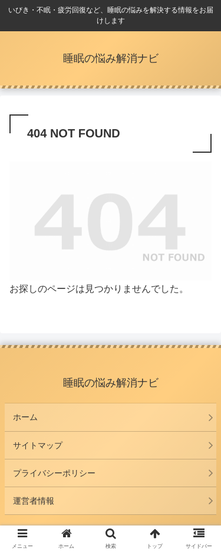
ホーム (25, 417)
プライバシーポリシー (54, 473)
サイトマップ (37, 445)
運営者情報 (33, 500)
